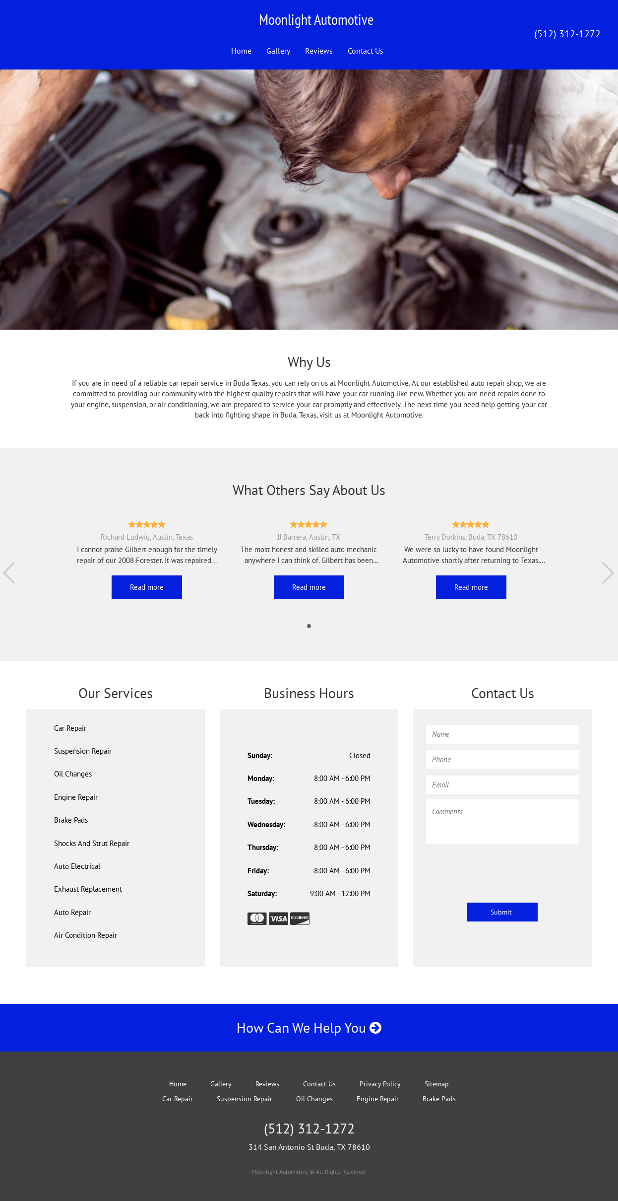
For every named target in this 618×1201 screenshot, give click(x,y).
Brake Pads (71, 820)
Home (241, 51)
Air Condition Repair (85, 935)
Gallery (278, 51)
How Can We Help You (309, 1027)
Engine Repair (76, 797)
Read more (147, 587)
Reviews (319, 51)
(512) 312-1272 (567, 33)
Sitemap (437, 1083)
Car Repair (70, 728)
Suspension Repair (83, 751)
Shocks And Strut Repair (91, 843)
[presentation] (501, 868)
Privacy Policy (380, 1083)
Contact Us (365, 51)
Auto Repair (72, 912)
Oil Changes (73, 773)
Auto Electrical (77, 866)
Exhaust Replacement (88, 889)
